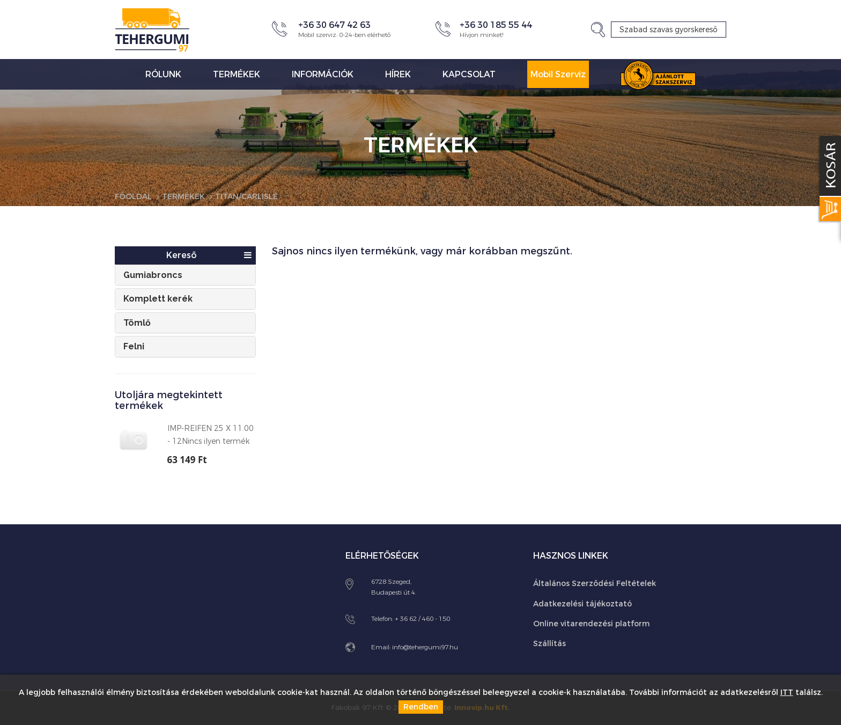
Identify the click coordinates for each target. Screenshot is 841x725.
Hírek (398, 74)
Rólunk (163, 74)
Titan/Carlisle (246, 197)
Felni (133, 346)
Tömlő (137, 323)
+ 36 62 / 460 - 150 (422, 618)
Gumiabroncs (152, 275)
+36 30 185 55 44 (496, 25)
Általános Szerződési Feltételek (594, 583)
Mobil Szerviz (558, 74)
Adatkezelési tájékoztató (582, 604)
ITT (786, 692)
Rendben (420, 707)
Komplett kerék (158, 299)
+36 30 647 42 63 (334, 25)
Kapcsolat (469, 74)
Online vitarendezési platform (591, 624)
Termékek (236, 74)
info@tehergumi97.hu (425, 647)
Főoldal (133, 197)
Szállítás (549, 644)
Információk (322, 74)
